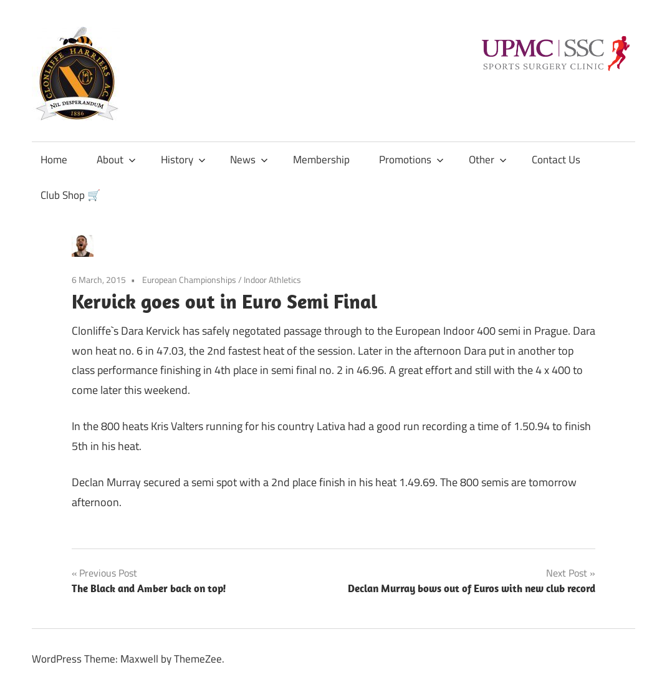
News (249, 159)
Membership (321, 159)
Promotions (411, 159)
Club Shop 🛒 (70, 195)
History (183, 159)
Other (488, 159)
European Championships (189, 279)
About (116, 159)
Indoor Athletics (272, 279)
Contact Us (556, 159)
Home (54, 159)
